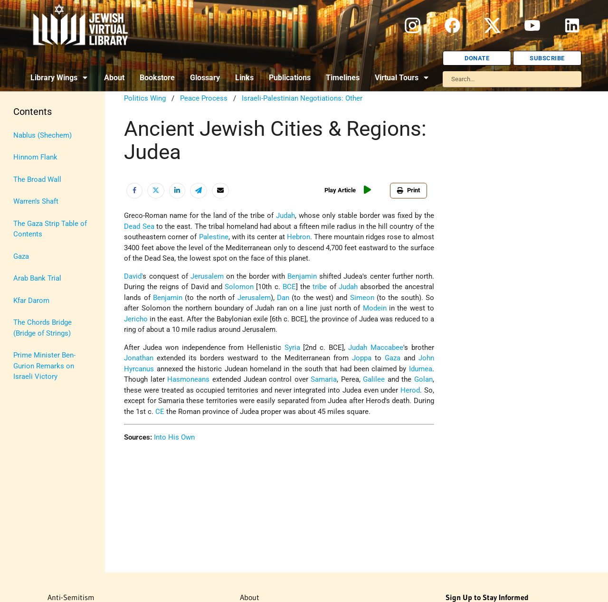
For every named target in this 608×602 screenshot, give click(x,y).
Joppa (361, 358)
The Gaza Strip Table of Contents (50, 229)
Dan (283, 297)
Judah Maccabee (375, 347)
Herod (410, 390)
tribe (320, 286)
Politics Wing (145, 98)
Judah (285, 215)
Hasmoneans (188, 379)
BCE (289, 286)
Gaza (21, 256)
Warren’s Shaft (35, 201)
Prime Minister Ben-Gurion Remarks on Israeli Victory (44, 366)
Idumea (420, 369)
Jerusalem (207, 276)
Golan (423, 379)
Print (408, 190)
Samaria (324, 379)
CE (159, 411)
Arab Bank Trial (37, 278)
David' (133, 276)
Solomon (239, 286)
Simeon (362, 297)
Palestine (213, 237)
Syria (292, 347)
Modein (375, 308)
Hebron (298, 237)
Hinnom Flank (35, 157)
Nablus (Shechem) (42, 135)
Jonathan (138, 358)
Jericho (136, 319)
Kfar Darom (31, 300)
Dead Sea (139, 226)
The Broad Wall (37, 179)
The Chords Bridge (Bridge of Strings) (42, 328)
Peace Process (204, 98)
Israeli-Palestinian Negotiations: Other (302, 98)
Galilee (374, 379)
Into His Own (174, 437)
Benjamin (302, 276)
